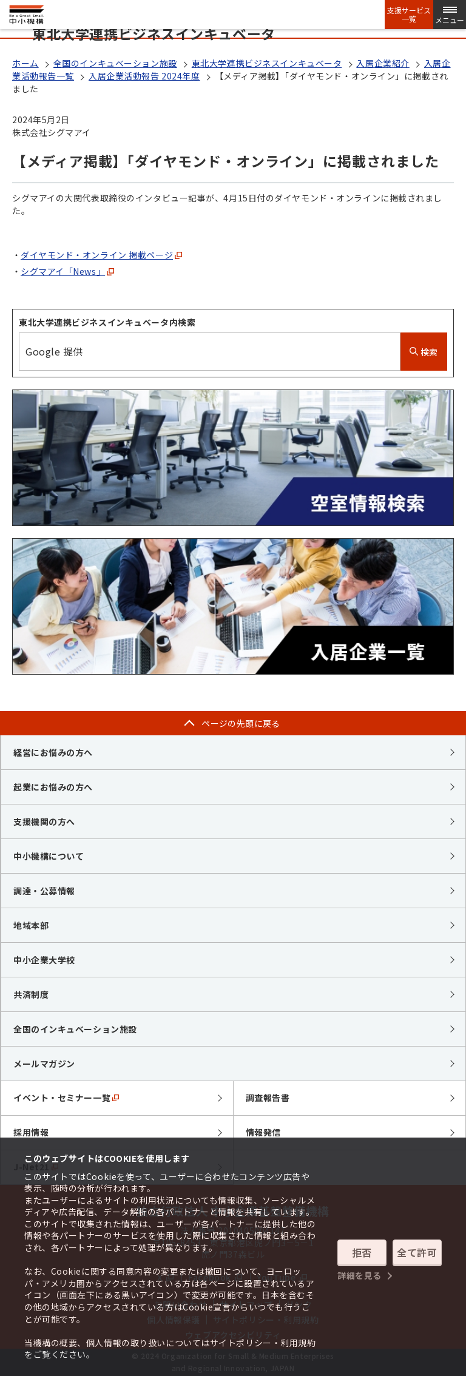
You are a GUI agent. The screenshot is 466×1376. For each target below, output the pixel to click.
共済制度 (31, 994)
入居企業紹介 (382, 63)
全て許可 (417, 1252)
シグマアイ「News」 (67, 271)
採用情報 (31, 1132)
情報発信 (263, 1132)
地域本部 (31, 925)
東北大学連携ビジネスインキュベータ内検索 (107, 322)
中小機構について (48, 856)
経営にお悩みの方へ (53, 752)
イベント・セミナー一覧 (66, 1097)
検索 (424, 352)
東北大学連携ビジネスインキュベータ (267, 63)
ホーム (25, 63)
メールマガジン (44, 1063)
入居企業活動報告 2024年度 (144, 76)
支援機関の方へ (44, 821)
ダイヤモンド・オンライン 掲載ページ (101, 255)
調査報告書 (268, 1097)
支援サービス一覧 (409, 14)
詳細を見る (359, 1275)
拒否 (362, 1252)
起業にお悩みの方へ (53, 787)
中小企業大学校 (44, 960)
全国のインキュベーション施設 (115, 63)
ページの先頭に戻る (240, 723)
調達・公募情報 (44, 891)
